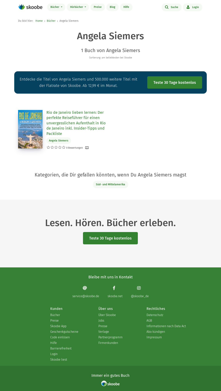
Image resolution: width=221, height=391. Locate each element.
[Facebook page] (115, 292)
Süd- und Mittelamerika (110, 184)
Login (192, 7)
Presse (102, 326)
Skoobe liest (58, 359)
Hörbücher (77, 7)
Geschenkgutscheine (64, 332)
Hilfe (126, 7)
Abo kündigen (155, 332)
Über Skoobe (107, 315)
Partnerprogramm (110, 337)
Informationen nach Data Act (166, 326)
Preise (98, 7)
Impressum (154, 337)
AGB (149, 320)
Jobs (101, 320)
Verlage (103, 332)
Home (39, 20)
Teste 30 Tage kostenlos (174, 82)
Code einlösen (60, 337)
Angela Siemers (58, 140)
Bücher (55, 7)
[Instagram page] (140, 292)
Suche (171, 7)
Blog (112, 7)
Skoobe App (58, 326)
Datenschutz (154, 315)
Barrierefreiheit (60, 348)
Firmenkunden (108, 343)
